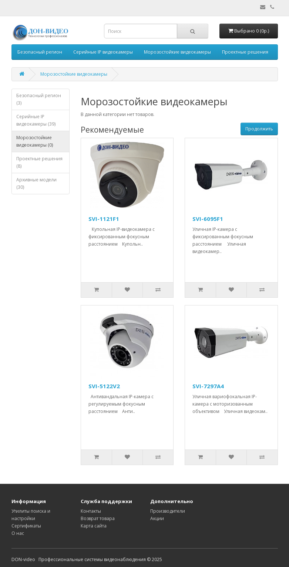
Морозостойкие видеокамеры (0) (34, 141)
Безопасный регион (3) (38, 99)
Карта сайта (94, 526)
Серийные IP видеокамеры (103, 52)
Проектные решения (245, 52)
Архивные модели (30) (36, 183)
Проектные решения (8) (39, 162)
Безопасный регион (39, 52)
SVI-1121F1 (103, 218)
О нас (17, 533)
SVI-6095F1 (207, 218)
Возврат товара (98, 518)
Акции (157, 518)
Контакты (91, 511)
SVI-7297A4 (208, 386)
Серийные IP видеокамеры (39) (36, 120)
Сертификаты (26, 526)
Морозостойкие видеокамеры (177, 52)
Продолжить (259, 129)
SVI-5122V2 (104, 386)
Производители (167, 511)
